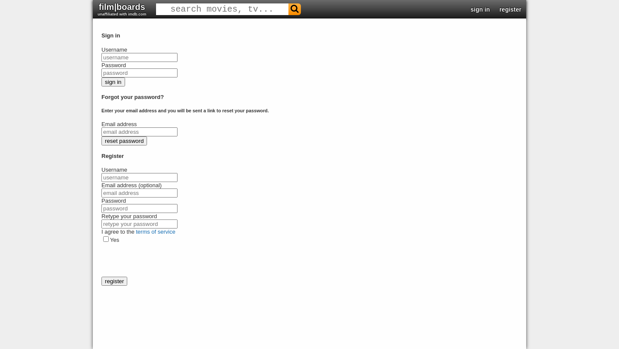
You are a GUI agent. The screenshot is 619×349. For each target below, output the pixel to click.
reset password (124, 141)
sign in (480, 9)
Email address (119, 124)
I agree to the (138, 232)
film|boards (122, 9)
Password (113, 65)
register (510, 9)
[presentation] (166, 260)
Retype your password (129, 216)
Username (114, 49)
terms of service (155, 232)
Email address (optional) (131, 185)
